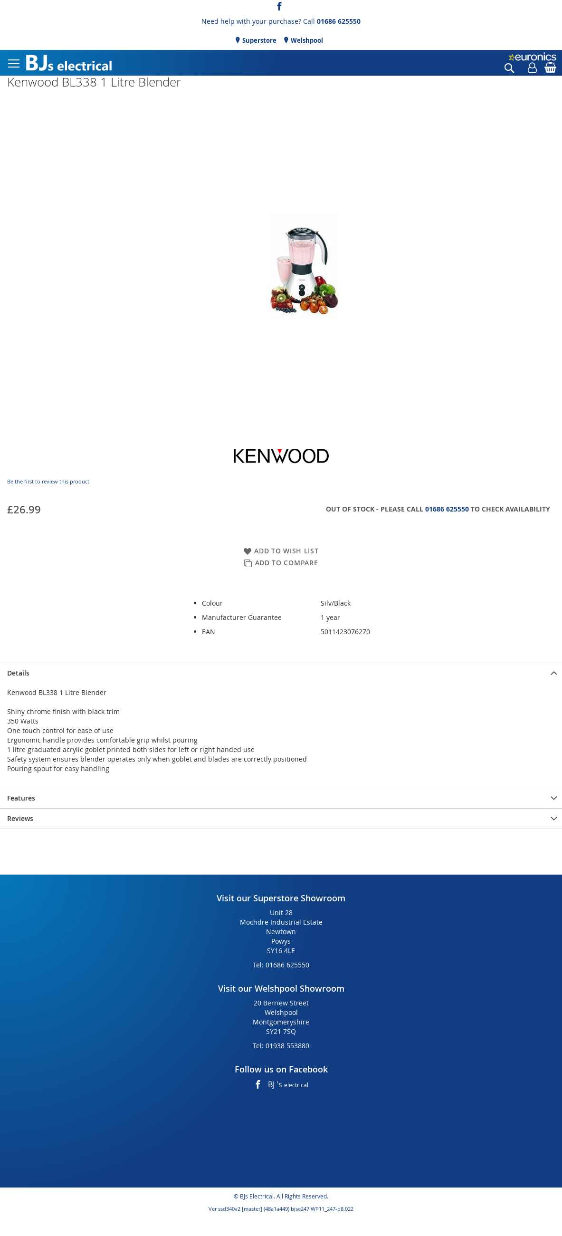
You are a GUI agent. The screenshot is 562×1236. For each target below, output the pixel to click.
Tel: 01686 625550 (281, 964)
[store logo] (69, 63)
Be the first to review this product (48, 481)
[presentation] (281, 673)
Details (18, 672)
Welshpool (306, 40)
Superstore (258, 40)
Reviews (20, 818)
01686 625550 (339, 21)
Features (21, 797)
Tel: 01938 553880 (281, 1045)
